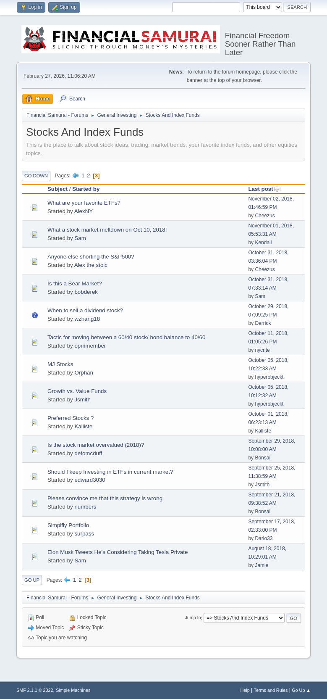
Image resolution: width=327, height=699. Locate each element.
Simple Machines (73, 690)
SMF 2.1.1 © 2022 (34, 690)
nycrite (262, 350)
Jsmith (82, 399)
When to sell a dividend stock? (85, 310)
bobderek (86, 292)
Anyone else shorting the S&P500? (90, 256)
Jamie (261, 565)
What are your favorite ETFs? (83, 203)
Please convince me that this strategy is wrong (104, 498)
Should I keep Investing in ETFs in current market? (110, 472)
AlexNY (83, 211)
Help (245, 690)
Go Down (36, 175)
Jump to (193, 617)
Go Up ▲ (301, 690)
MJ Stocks (60, 364)
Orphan (83, 372)
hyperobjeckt (269, 377)
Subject (57, 189)
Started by (85, 189)
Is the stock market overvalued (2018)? (95, 445)
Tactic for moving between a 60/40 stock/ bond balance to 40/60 (126, 337)
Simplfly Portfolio (68, 525)
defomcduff (88, 453)
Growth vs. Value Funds (77, 391)
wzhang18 (87, 319)
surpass (84, 533)
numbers (85, 507)
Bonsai (262, 458)
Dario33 (263, 538)
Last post (264, 189)
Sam (80, 238)
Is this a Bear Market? (74, 283)
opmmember (90, 346)
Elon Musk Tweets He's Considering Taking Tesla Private (117, 552)
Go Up (31, 580)
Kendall (263, 242)
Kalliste (83, 426)
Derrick (263, 323)
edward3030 (89, 480)
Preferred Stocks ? (70, 418)
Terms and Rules (271, 690)
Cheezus (265, 216)
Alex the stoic (90, 265)
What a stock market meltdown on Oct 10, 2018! (107, 230)
